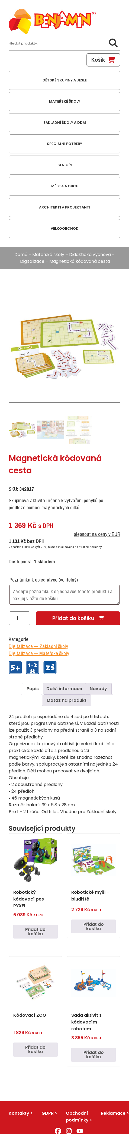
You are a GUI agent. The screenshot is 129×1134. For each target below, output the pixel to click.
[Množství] (19, 618)
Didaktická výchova (90, 254)
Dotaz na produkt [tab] (66, 700)
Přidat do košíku (73, 618)
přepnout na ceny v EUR (97, 534)
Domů (20, 254)
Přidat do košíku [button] (35, 931)
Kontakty (19, 1113)
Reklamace (113, 1113)
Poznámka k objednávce (43, 579)
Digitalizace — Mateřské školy (39, 653)
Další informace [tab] (64, 689)
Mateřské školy (48, 254)
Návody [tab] (98, 689)
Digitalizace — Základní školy (38, 646)
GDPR (47, 1113)
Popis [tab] (33, 689)
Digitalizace (32, 261)
